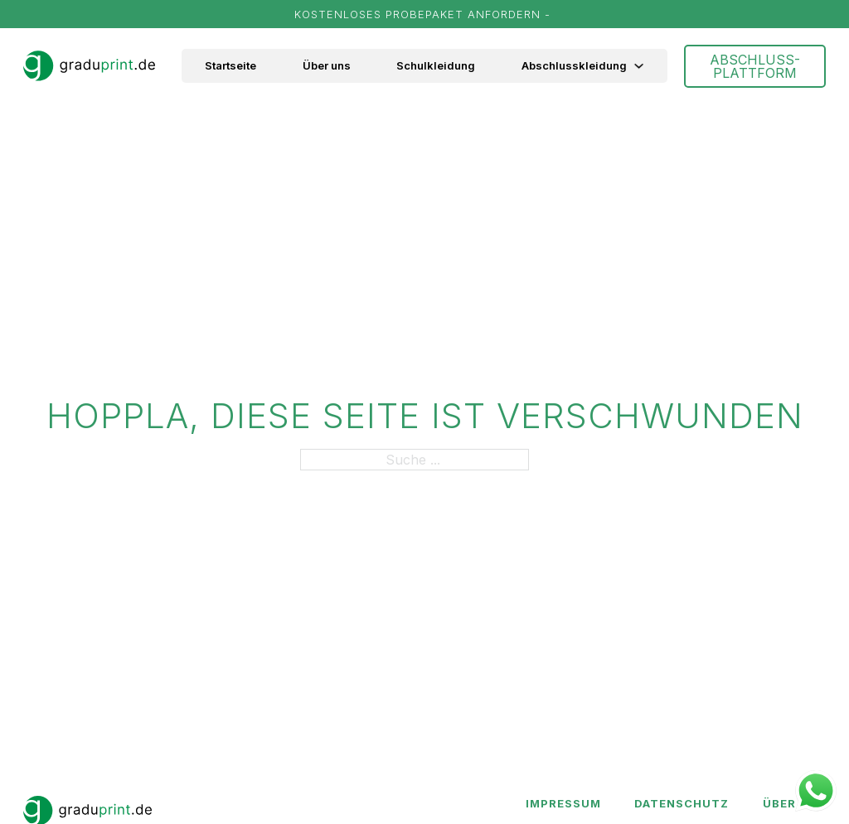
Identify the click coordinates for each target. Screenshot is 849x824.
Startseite (230, 65)
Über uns (327, 65)
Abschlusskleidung (574, 65)
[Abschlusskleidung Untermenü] (647, 66)
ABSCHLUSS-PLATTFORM (755, 66)
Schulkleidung (435, 65)
